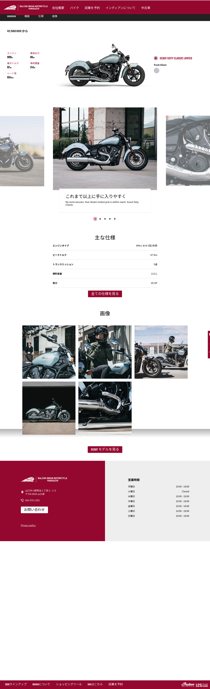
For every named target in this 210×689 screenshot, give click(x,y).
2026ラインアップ (16, 685)
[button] (13, 246)
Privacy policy (28, 673)
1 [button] (95, 301)
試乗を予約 (91, 7)
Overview (11, 99)
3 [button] (105, 301)
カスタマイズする (29, 61)
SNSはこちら (95, 685)
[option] (105, 243)
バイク (73, 7)
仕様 (40, 99)
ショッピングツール (69, 685)
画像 (54, 99)
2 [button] (100, 301)
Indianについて (41, 685)
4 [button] (110, 301)
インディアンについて (120, 7)
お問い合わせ (34, 657)
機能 (27, 99)
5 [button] (115, 301)
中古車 (145, 7)
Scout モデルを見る (105, 580)
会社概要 (58, 7)
